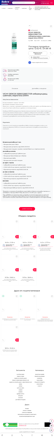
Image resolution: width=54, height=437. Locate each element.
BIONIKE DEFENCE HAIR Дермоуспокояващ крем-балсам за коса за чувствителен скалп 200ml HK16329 (45, 320)
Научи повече (10, 75)
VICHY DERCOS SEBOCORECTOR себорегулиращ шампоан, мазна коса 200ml (42, 8)
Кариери (20, 391)
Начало (4, 8)
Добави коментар (27, 208)
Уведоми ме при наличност (37, 53)
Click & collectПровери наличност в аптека (39, 58)
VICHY (38, 40)
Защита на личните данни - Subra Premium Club (20, 382)
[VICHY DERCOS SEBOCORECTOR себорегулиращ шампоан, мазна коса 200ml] (14, 44)
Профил (27, 408)
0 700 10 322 (45, 3)
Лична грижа (40, 384)
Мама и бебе (40, 380)
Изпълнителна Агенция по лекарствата (27, 414)
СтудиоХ (33, 431)
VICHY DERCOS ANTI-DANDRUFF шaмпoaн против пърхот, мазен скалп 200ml (27, 249)
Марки (20, 384)
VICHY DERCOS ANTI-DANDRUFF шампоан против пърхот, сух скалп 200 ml (10, 249)
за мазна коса (30, 8)
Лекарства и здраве (39, 374)
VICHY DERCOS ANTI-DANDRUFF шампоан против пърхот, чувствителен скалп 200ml (45, 249)
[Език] (37, 2)
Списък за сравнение (27, 412)
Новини (20, 389)
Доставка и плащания (39, 88)
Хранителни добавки (40, 376)
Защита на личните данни (20, 378)
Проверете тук (22, 425)
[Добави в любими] (16, 221)
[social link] (51, 421)
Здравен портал (20, 393)
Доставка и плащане (20, 399)
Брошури (20, 395)
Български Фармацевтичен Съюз (27, 416)
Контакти (20, 397)
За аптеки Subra (20, 374)
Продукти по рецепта (40, 382)
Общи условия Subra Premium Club (20, 380)
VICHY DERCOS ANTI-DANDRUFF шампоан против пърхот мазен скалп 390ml (9, 280)
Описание (15, 88)
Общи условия (20, 376)
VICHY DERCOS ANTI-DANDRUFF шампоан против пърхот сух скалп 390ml (27, 280)
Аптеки (20, 386)
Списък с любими (27, 410)
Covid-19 (40, 386)
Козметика (10, 8)
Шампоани (24, 8)
